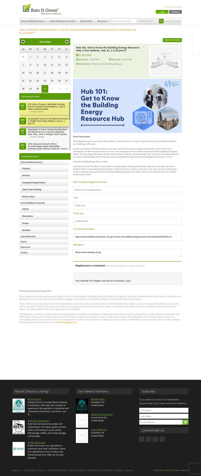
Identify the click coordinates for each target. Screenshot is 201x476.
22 (30, 81)
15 (30, 73)
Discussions (27, 216)
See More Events (172, 40)
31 (45, 89)
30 (23, 57)
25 (52, 81)
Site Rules (107, 470)
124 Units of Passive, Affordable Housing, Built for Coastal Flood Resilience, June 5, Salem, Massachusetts (47, 106)
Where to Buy (28, 196)
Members (26, 230)
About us (17, 470)
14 (23, 73)
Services (26, 175)
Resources (102, 21)
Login (162, 11)
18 (52, 73)
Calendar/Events (50, 30)
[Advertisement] (100, 350)
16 (38, 73)
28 (23, 89)
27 (66, 81)
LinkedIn (196, 44)
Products (26, 168)
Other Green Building (31, 189)
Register (175, 11)
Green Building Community (62, 21)
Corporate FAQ (77, 470)
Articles (25, 209)
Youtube (196, 51)
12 (59, 65)
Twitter (196, 37)
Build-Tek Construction (38, 420)
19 (59, 73)
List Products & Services (173, 7)
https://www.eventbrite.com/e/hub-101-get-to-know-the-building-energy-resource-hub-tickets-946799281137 (123, 237)
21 (23, 81)
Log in (128, 281)
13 (66, 65)
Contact (23, 252)
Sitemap (119, 470)
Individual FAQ (93, 470)
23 (38, 81)
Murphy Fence (34, 399)
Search (23, 242)
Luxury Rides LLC (99, 429)
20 (66, 73)
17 (45, 73)
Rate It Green (165, 470)
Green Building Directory (32, 21)
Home (22, 30)
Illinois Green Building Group (88, 252)
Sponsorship (86, 21)
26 (59, 81)
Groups (25, 223)
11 (52, 65)
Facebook (196, 30)
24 (45, 81)
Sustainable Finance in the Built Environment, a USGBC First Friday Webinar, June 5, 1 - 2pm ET (48, 121)
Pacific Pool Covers (37, 442)
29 (30, 89)
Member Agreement (57, 470)
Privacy (41, 470)
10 (45, 65)
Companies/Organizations (34, 182)
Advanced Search (172, 21)
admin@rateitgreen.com (66, 322)
